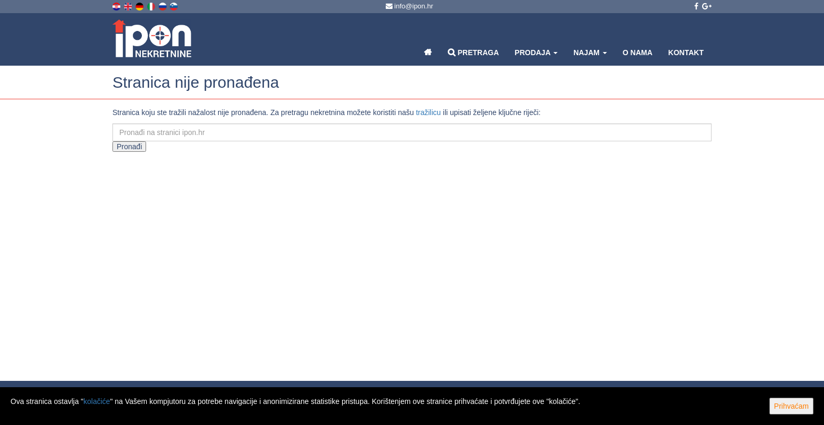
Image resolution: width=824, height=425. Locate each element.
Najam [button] (590, 52)
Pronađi (129, 146)
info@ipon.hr (410, 6)
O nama (638, 52)
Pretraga (473, 52)
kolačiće (97, 401)
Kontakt (686, 52)
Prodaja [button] (536, 52)
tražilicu (428, 112)
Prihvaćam (791, 406)
